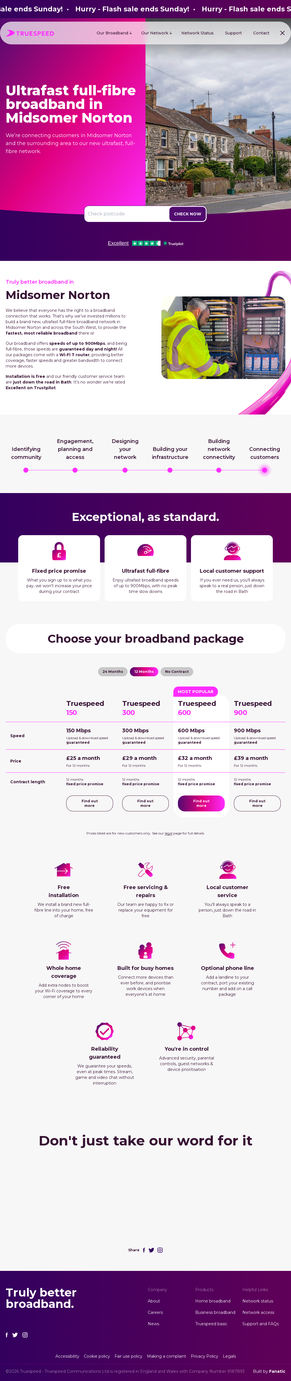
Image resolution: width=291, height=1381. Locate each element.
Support (233, 33)
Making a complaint (166, 1356)
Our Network (154, 33)
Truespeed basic (211, 1323)
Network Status (197, 33)
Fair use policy (128, 1356)
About (154, 1301)
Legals (229, 1356)
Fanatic (277, 1371)
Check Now (187, 214)
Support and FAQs (260, 1323)
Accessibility (67, 1356)
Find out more (90, 803)
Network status (257, 1301)
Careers (155, 1312)
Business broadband (215, 1312)
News (153, 1323)
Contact (261, 33)
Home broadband (212, 1301)
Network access (258, 1312)
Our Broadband (112, 33)
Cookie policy (97, 1356)
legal (168, 833)
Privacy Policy (204, 1356)
